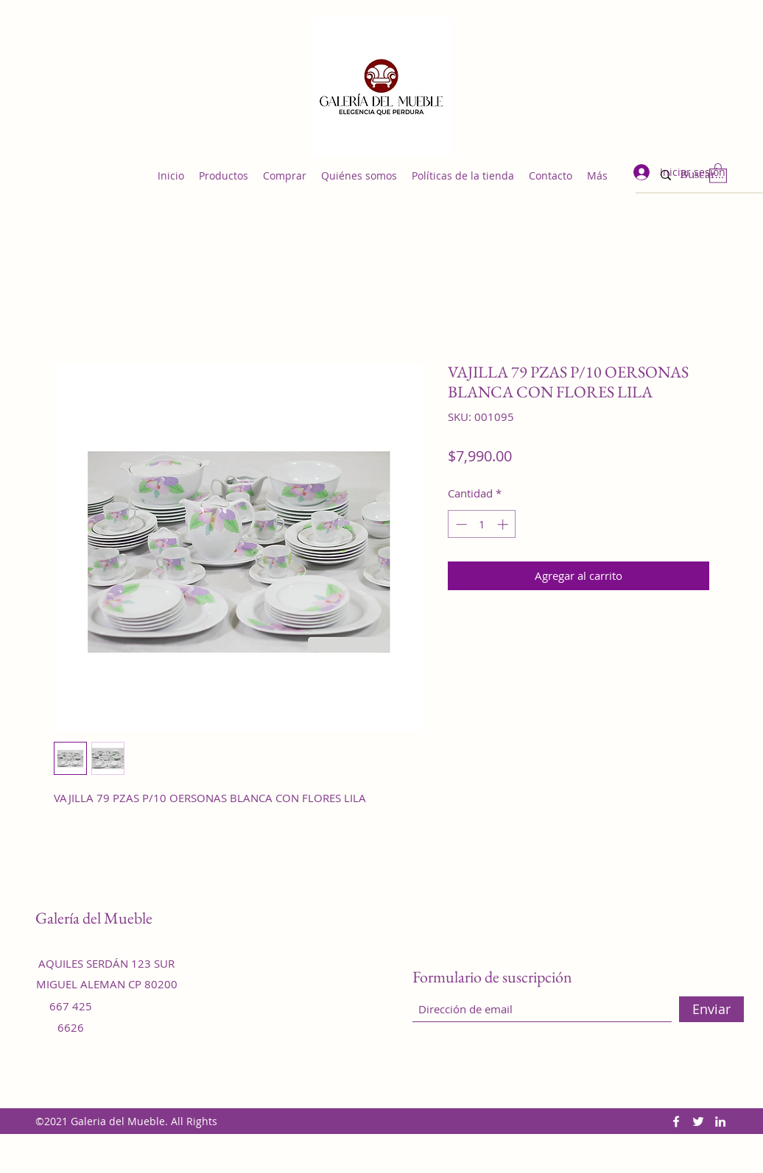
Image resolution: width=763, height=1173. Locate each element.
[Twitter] (698, 1121)
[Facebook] (676, 1121)
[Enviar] (711, 1009)
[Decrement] (460, 524)
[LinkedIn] (720, 1121)
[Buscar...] (708, 174)
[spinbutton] (482, 524)
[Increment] (504, 524)
